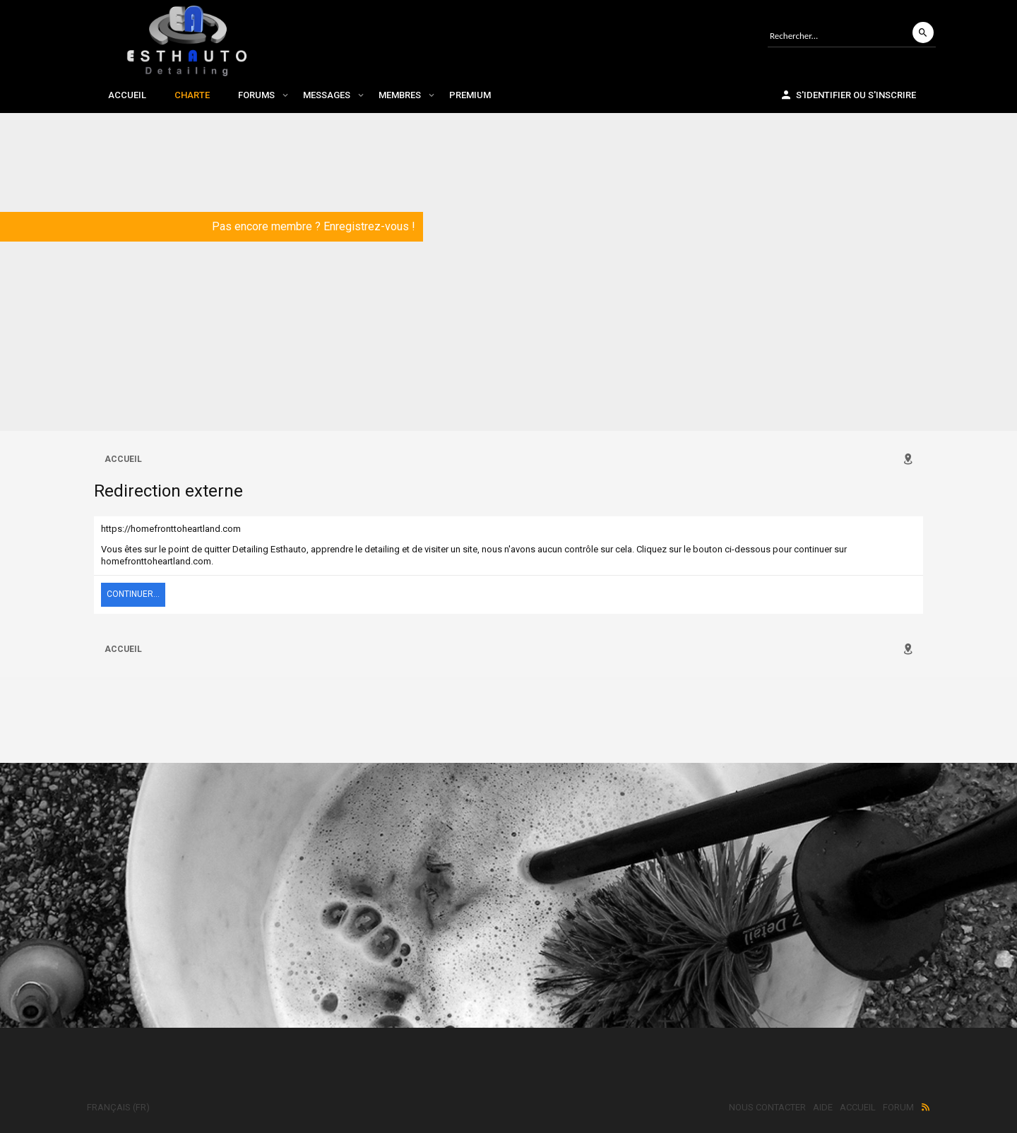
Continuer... (133, 594)
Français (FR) (118, 1107)
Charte (192, 95)
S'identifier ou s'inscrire (848, 94)
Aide (823, 1107)
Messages (326, 95)
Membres (400, 95)
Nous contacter (767, 1107)
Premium (470, 95)
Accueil (127, 95)
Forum (898, 1107)
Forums (256, 95)
